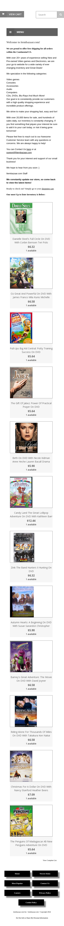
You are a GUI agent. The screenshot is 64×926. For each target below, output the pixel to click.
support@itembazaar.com (19, 152)
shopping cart (48, 188)
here (29, 149)
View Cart (15, 14)
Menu (15, 32)
